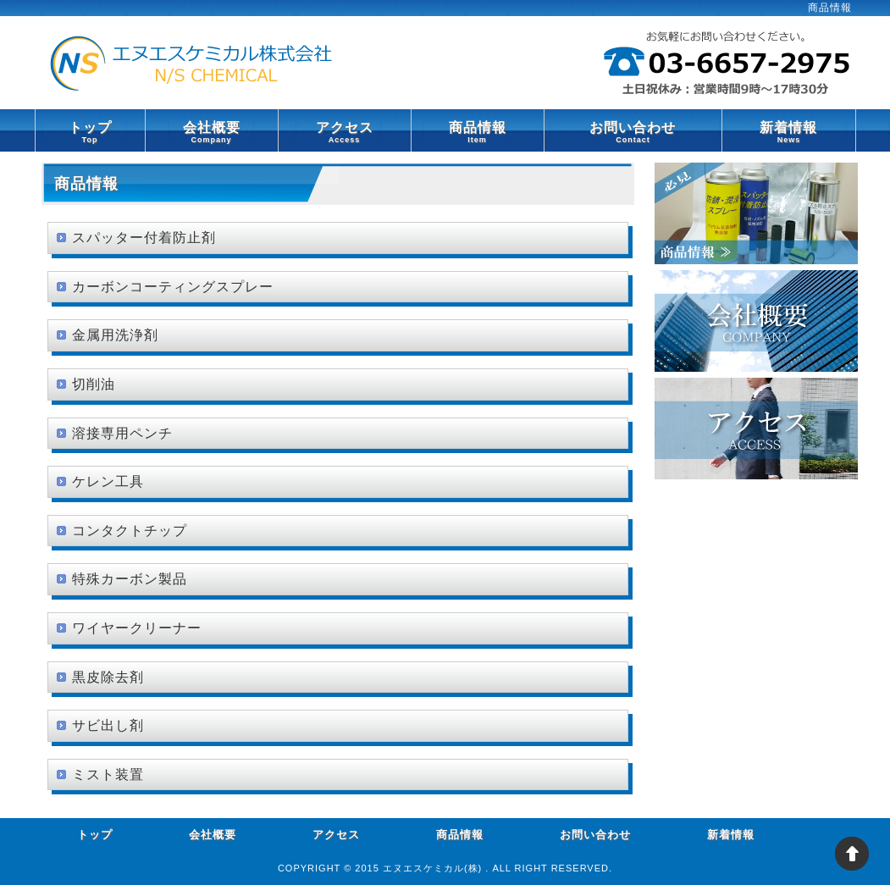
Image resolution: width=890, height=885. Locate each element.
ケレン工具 (108, 481)
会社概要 (211, 130)
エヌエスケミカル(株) (434, 868)
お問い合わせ (633, 130)
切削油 (93, 384)
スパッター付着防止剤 (144, 237)
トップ (90, 130)
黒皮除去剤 (108, 677)
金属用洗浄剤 (115, 335)
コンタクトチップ (129, 530)
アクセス (344, 130)
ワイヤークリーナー (137, 628)
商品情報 (477, 130)
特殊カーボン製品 (129, 579)
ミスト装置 (108, 774)
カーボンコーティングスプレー (173, 286)
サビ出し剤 (108, 725)
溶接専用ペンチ (122, 433)
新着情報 (788, 130)
